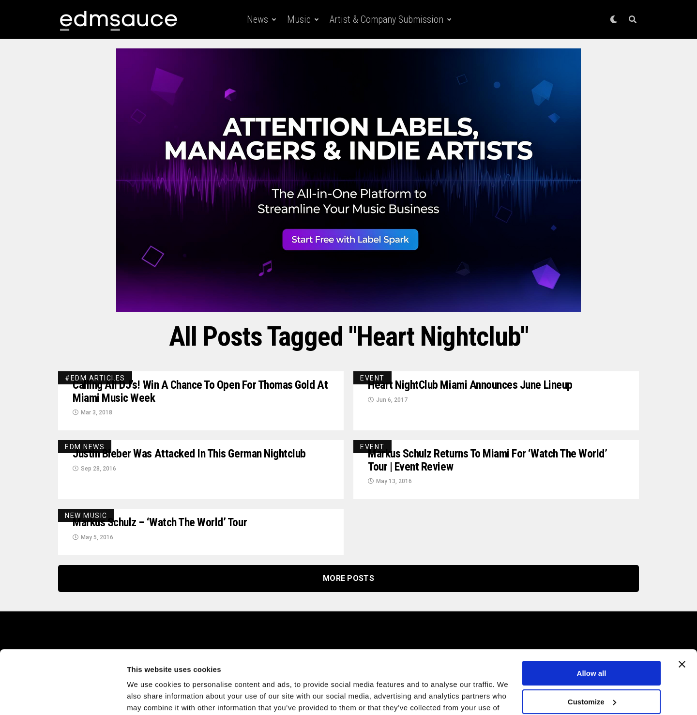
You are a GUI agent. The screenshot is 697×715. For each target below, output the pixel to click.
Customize (592, 651)
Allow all (591, 623)
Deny (592, 680)
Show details (149, 696)
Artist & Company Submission (386, 19)
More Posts (348, 579)
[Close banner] (682, 614)
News (257, 19)
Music (299, 19)
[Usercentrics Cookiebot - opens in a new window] (62, 696)
